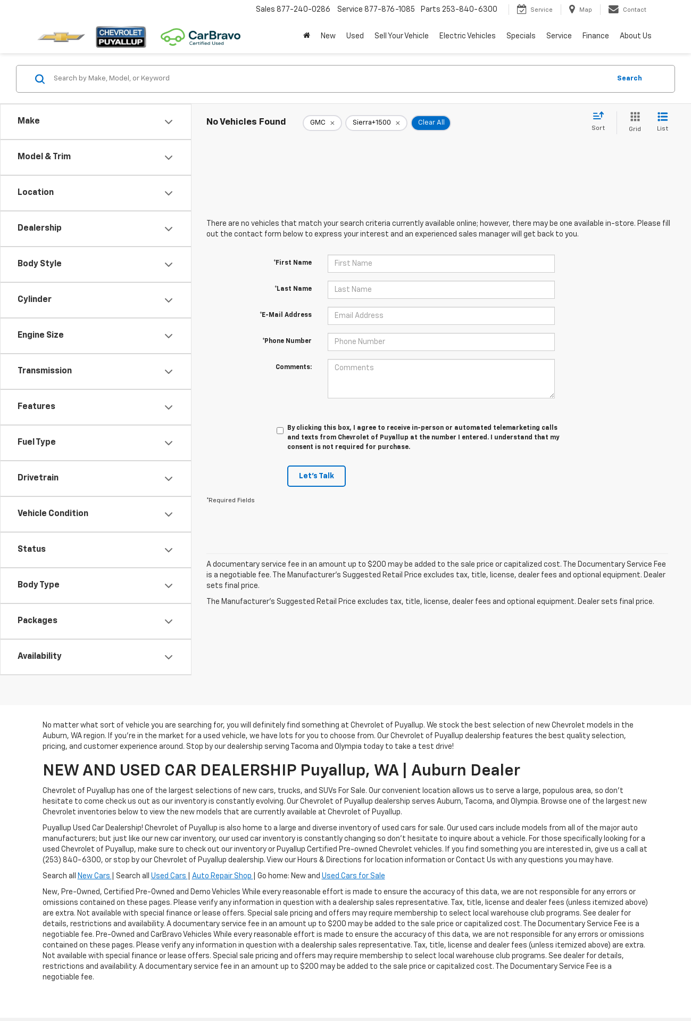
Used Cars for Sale (353, 876)
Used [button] (355, 36)
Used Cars (169, 876)
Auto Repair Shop (222, 876)
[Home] (306, 36)
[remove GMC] (322, 123)
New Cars (95, 876)
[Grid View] (633, 122)
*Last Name (293, 289)
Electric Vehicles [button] (467, 36)
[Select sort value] (601, 122)
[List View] (662, 122)
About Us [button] (636, 36)
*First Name (292, 263)
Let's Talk (316, 476)
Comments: (294, 367)
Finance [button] (595, 36)
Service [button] (559, 36)
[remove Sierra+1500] (376, 123)
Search (629, 78)
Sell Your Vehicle (401, 36)
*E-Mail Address (286, 315)
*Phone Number (287, 341)
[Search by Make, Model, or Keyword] (330, 79)
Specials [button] (521, 36)
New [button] (328, 36)
